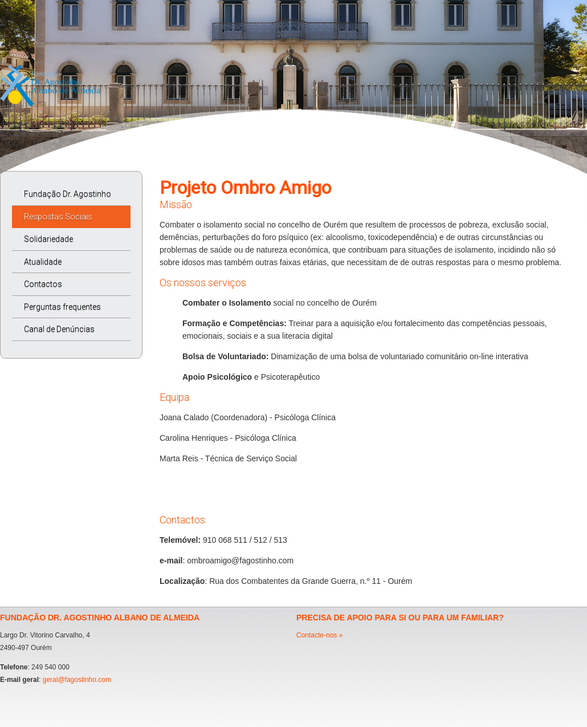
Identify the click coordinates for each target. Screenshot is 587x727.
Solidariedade (48, 238)
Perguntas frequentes (62, 306)
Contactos (43, 284)
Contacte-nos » (319, 635)
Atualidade (43, 261)
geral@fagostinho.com (77, 680)
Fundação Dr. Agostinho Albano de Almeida (61, 197)
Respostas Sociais (58, 216)
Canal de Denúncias (59, 329)
